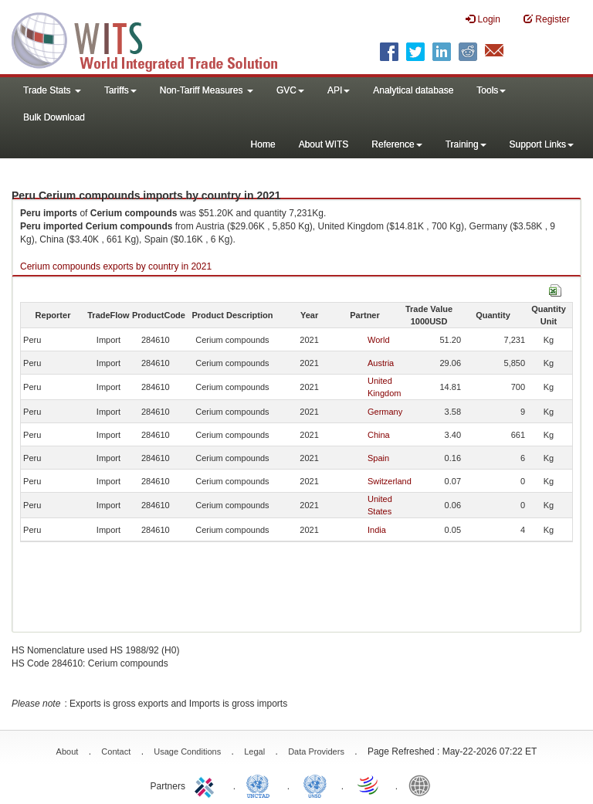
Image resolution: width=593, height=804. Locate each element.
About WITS (324, 144)
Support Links (542, 144)
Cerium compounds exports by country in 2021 (116, 266)
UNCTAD (261, 784)
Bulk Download (54, 117)
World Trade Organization (369, 784)
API (338, 90)
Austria (381, 363)
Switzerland (390, 481)
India (377, 529)
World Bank (423, 784)
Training (466, 144)
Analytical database (413, 90)
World (379, 339)
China (379, 434)
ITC (206, 784)
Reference (396, 144)
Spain (378, 458)
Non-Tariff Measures (206, 90)
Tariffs (120, 90)
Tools (491, 90)
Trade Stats (52, 90)
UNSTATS (315, 784)
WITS (154, 38)
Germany (385, 411)
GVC (290, 90)
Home (263, 144)
